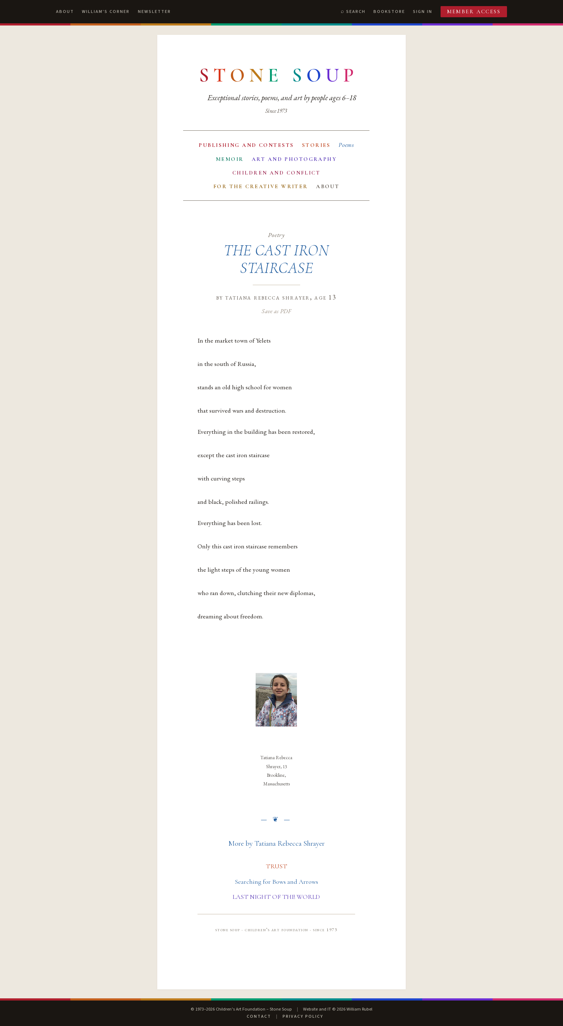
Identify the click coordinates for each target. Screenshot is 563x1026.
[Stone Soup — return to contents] (278, 75)
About (65, 11)
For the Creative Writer (260, 186)
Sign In (422, 11)
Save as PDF (276, 311)
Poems (346, 145)
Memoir (230, 159)
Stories (316, 145)
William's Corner (106, 11)
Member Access (474, 11)
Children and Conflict (276, 173)
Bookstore (389, 11)
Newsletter (154, 11)
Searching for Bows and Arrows (276, 882)
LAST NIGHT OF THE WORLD (276, 897)
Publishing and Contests (246, 145)
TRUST (276, 866)
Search (356, 11)
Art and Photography (294, 159)
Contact (259, 1016)
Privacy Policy (303, 1016)
